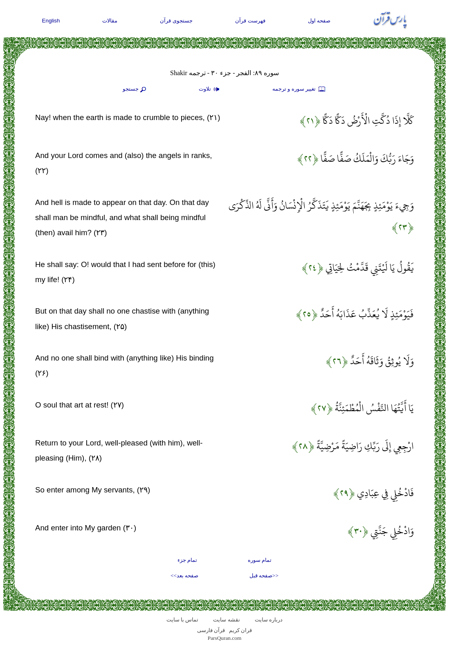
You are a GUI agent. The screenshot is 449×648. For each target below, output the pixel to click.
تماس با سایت (182, 620)
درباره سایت (269, 620)
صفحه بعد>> (184, 575)
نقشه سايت (226, 620)
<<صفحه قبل (263, 575)
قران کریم (240, 630)
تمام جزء (187, 560)
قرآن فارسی (211, 630)
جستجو (135, 89)
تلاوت (210, 89)
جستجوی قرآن (176, 21)
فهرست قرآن (250, 21)
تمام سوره (260, 560)
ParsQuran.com (225, 638)
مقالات (109, 21)
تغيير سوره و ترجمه (299, 89)
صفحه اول (319, 21)
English (51, 21)
